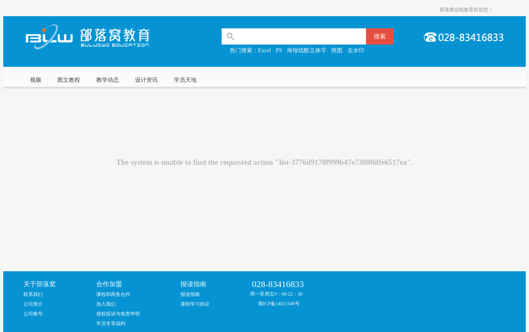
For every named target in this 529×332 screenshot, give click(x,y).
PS (279, 50)
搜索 (380, 36)
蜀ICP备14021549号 (279, 303)
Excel (264, 50)
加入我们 (106, 304)
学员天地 (185, 80)
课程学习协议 (194, 304)
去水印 (355, 50)
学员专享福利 (110, 323)
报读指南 (190, 294)
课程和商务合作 (113, 294)
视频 (35, 80)
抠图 (337, 50)
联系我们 (33, 294)
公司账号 (33, 314)
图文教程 (68, 80)
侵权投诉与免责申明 (118, 314)
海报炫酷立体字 (306, 50)
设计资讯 (146, 80)
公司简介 (33, 304)
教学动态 (107, 80)
